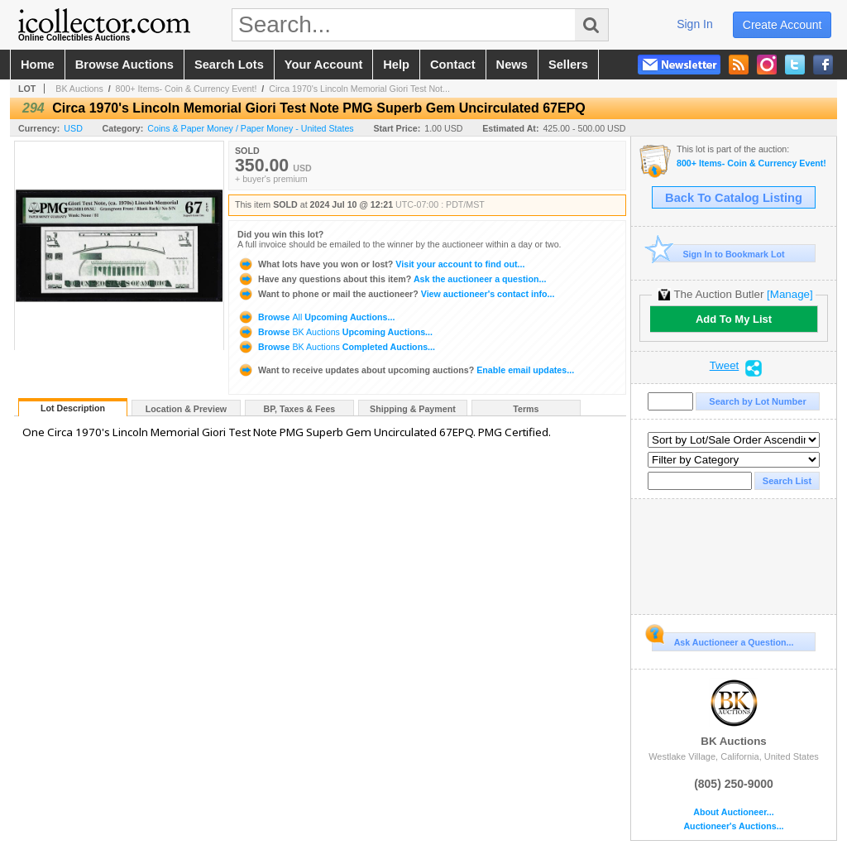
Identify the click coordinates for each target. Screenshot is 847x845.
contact (453, 64)
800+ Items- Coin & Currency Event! (186, 89)
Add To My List (734, 319)
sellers (568, 64)
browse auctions (124, 64)
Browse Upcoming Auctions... (316, 317)
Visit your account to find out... (380, 264)
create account (782, 24)
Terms (525, 409)
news (512, 64)
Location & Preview (186, 409)
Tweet (724, 366)
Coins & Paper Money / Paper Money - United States (250, 128)
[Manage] (789, 294)
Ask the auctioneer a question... (391, 279)
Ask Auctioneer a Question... (722, 639)
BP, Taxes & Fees (300, 409)
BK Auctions (79, 89)
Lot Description (73, 408)
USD (73, 128)
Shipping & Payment (413, 409)
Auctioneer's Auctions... (733, 826)
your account (323, 64)
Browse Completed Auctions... (336, 347)
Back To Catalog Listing (733, 197)
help (396, 64)
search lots (229, 64)
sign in (695, 24)
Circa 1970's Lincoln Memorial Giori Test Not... (359, 89)
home (38, 64)
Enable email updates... (405, 370)
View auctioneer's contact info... (395, 294)
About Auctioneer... (733, 812)
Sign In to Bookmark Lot (718, 253)
